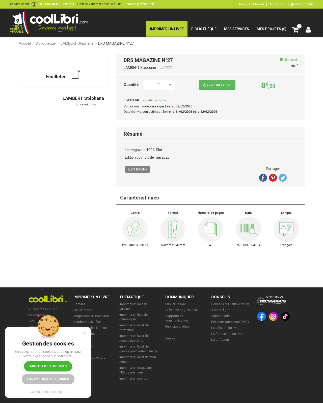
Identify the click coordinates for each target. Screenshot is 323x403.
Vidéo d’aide (220, 316)
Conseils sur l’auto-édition (230, 304)
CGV (31, 321)
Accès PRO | (279, 4)
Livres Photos (83, 310)
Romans (79, 304)
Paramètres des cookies (48, 379)
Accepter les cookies (48, 366)
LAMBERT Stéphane (77, 43)
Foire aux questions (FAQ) (230, 322)
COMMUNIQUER (179, 297)
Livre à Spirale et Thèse (90, 328)
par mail (68, 4)
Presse (170, 338)
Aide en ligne (220, 310)
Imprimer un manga (133, 378)
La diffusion (220, 339)
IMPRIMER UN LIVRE (91, 297)
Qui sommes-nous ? (42, 309)
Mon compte (302, 4)
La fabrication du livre (227, 334)
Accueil (25, 43)
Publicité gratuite (177, 326)
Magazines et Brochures (91, 316)
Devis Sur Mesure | (253, 4)
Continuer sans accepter (48, 392)
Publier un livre (175, 304)
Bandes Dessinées (87, 322)
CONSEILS (220, 297)
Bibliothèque (46, 43)
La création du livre (224, 328)
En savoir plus (86, 104)
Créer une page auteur (181, 310)
